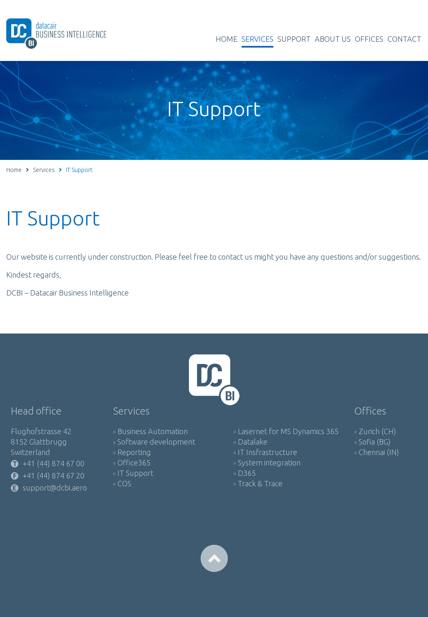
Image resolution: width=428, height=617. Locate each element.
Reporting (134, 452)
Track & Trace (260, 483)
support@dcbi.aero (55, 488)
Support (294, 39)
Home (226, 39)
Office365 (133, 462)
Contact (404, 39)
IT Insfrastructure (267, 452)
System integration (269, 462)
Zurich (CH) (377, 431)
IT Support (135, 473)
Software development (156, 441)
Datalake (253, 441)
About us (333, 39)
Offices (369, 39)
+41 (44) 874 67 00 (53, 464)
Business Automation (152, 431)
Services (257, 39)
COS (124, 483)
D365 (247, 473)
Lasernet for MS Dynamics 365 (288, 431)
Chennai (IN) (379, 452)
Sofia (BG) (375, 441)
